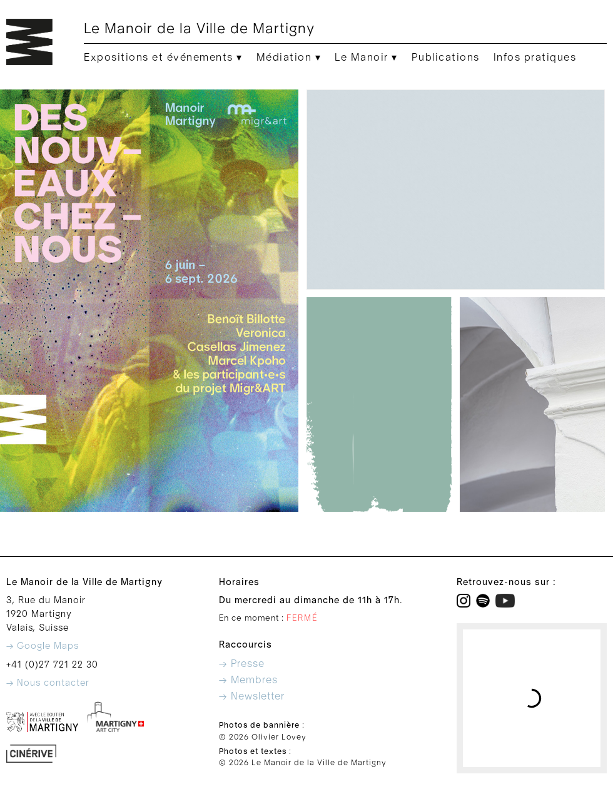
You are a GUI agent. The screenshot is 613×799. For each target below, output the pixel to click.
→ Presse (242, 664)
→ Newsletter (252, 696)
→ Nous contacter (47, 683)
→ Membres (248, 680)
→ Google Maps (42, 646)
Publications (446, 58)
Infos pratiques (535, 58)
